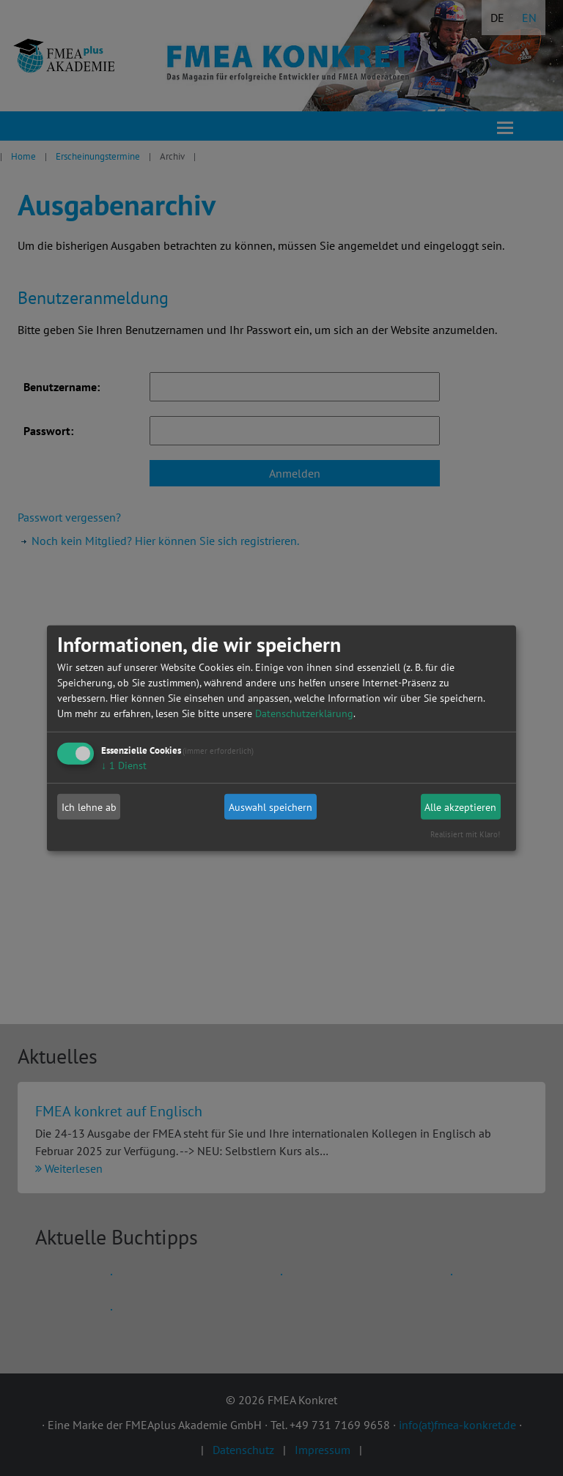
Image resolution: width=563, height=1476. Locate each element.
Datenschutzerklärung (304, 713)
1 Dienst (124, 765)
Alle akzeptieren (460, 807)
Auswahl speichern (270, 807)
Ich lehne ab (89, 807)
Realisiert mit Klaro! (465, 834)
